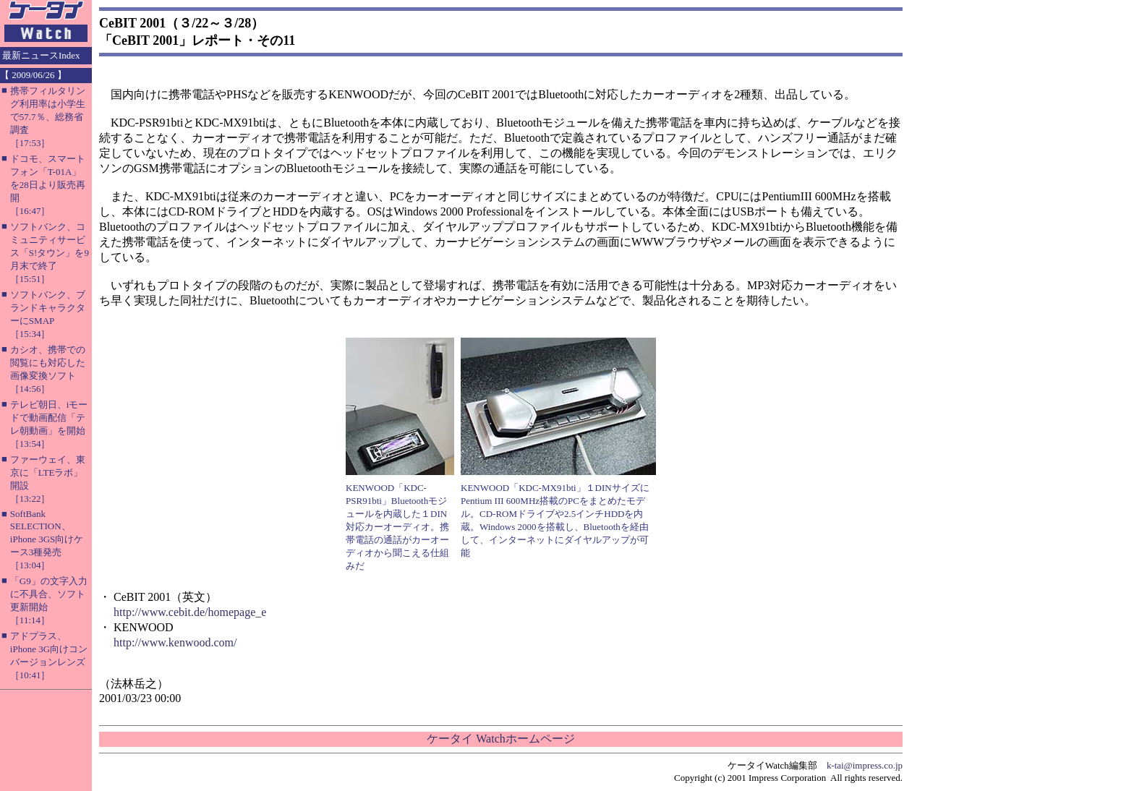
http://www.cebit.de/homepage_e (190, 612)
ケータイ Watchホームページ (500, 738)
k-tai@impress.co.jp (865, 765)
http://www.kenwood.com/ (175, 642)
